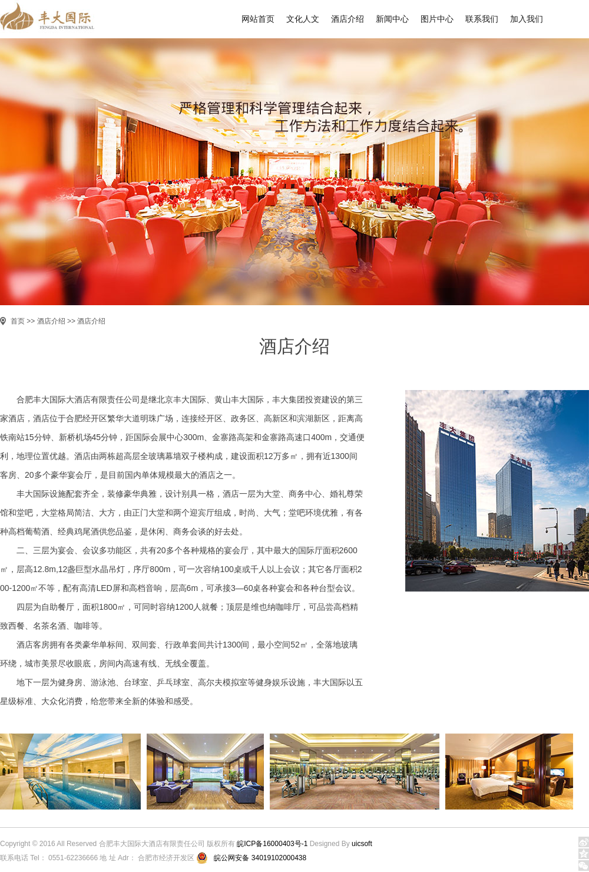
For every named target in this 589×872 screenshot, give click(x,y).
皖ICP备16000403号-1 (272, 844)
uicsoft (362, 844)
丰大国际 (54, 19)
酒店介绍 (51, 321)
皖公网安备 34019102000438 (260, 858)
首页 (18, 321)
